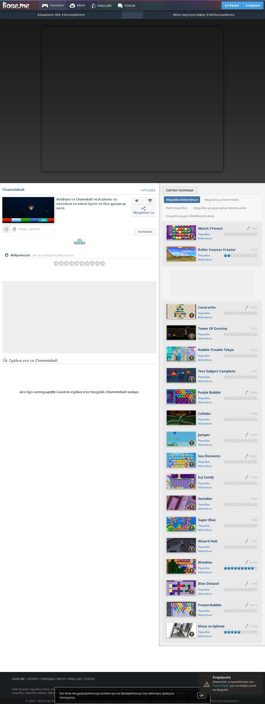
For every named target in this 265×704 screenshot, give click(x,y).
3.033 (148, 188)
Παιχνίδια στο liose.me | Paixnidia (17, 5)
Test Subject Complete (216, 371)
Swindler (205, 498)
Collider (204, 413)
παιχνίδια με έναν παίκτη (221, 199)
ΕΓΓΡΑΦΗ (232, 5)
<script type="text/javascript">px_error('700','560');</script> (132, 99)
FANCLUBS (75, 679)
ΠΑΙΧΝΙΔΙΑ (47, 679)
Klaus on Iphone (211, 626)
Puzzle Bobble (209, 392)
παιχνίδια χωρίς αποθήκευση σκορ (190, 216)
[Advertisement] (79, 317)
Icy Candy (206, 477)
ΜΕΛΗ (61, 679)
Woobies (205, 562)
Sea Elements (209, 456)
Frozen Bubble (210, 605)
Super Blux (207, 520)
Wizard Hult (208, 541)
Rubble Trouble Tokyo (216, 349)
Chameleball (13, 189)
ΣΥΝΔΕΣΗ (253, 5)
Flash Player (221, 685)
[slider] (79, 263)
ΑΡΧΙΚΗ (33, 679)
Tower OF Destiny (212, 328)
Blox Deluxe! (208, 583)
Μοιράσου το (143, 210)
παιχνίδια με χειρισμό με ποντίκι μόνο (220, 208)
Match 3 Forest (210, 228)
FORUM (89, 679)
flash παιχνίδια (176, 208)
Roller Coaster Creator (217, 249)
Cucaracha (207, 307)
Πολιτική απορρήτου (224, 701)
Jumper (204, 434)
